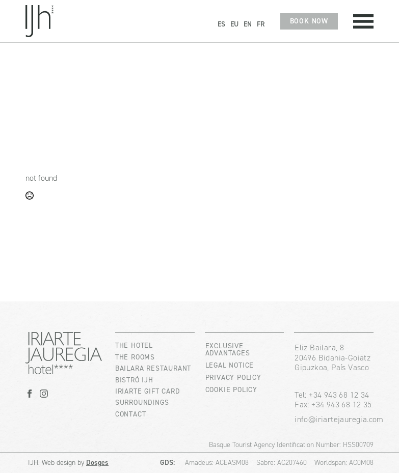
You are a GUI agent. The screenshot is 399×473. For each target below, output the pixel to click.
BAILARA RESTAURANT (153, 368)
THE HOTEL (134, 345)
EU (234, 24)
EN (248, 24)
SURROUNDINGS (142, 402)
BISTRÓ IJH (134, 380)
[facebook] (29, 393)
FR (261, 24)
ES (221, 24)
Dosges (97, 462)
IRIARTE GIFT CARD (147, 391)
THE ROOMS (135, 357)
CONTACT (130, 414)
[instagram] (44, 393)
